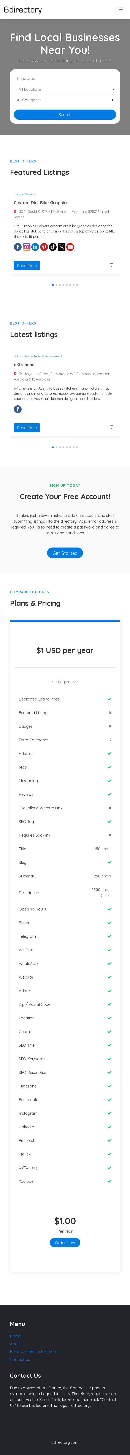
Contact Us (20, 1359)
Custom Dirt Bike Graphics (41, 202)
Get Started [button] (65, 553)
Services (30, 194)
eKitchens (24, 364)
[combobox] (65, 89)
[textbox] (65, 89)
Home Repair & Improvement (43, 356)
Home (15, 1336)
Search (65, 114)
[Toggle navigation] (121, 9)
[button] (53, 285)
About (15, 1343)
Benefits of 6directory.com (33, 1351)
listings (18, 194)
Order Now (65, 1242)
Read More (27, 265)
